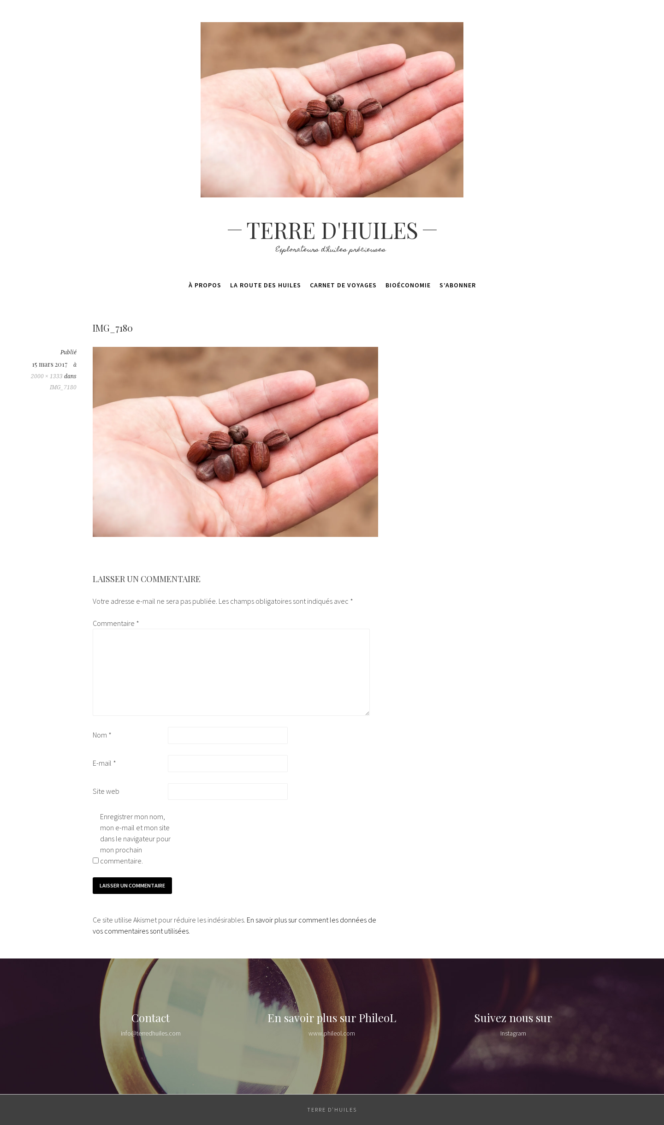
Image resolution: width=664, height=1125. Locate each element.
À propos (205, 285)
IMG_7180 (63, 387)
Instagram (513, 1033)
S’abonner (457, 285)
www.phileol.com (331, 1033)
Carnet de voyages (343, 285)
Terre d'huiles (332, 229)
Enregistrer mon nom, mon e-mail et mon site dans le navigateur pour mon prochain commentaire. (135, 838)
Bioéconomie (408, 285)
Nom (102, 734)
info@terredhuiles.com (151, 1033)
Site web (106, 791)
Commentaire (116, 623)
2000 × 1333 (47, 376)
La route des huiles (265, 285)
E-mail (104, 763)
